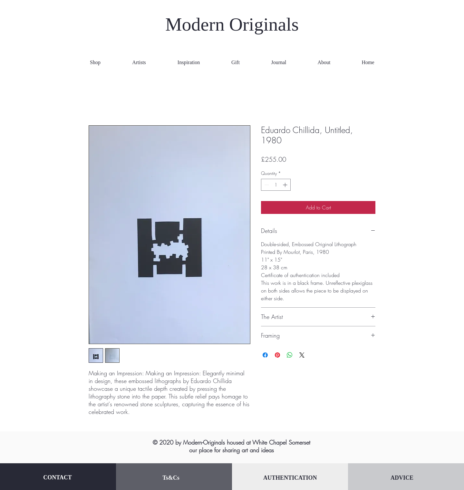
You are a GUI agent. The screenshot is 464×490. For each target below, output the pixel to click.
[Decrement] (266, 184)
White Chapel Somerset (281, 442)
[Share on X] (302, 355)
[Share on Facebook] (265, 355)
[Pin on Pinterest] (277, 355)
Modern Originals (232, 24)
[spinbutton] (276, 184)
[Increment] (286, 184)
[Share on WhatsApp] (290, 355)
